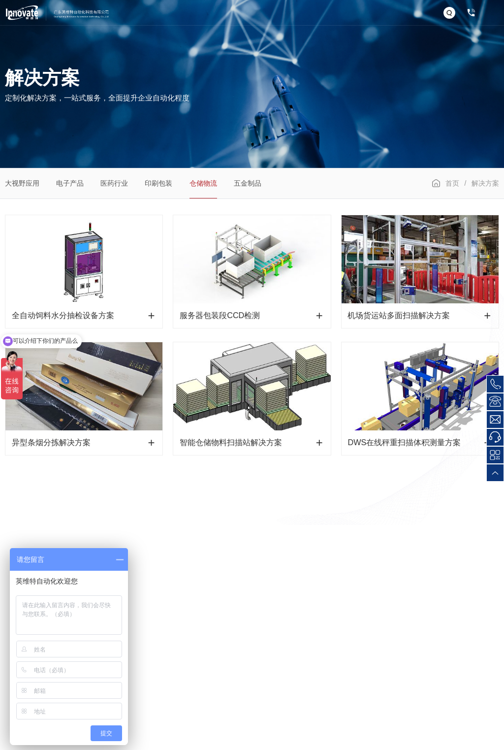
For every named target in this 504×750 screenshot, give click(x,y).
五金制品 (247, 183)
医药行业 (114, 183)
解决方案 (485, 183)
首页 (452, 183)
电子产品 (70, 183)
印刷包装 (158, 183)
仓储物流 (203, 183)
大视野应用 (22, 183)
